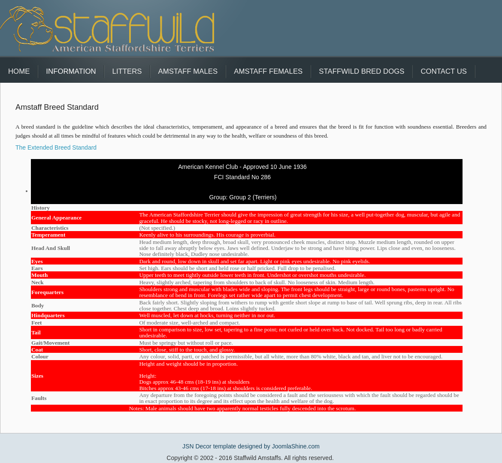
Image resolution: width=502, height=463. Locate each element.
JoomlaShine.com (296, 446)
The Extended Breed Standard (56, 147)
